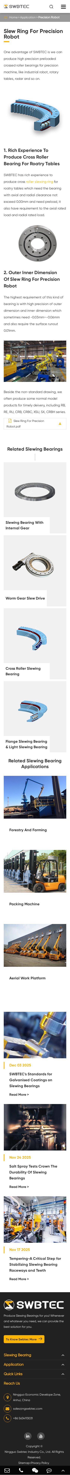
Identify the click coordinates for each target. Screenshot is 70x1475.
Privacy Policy (40, 1463)
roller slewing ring (39, 182)
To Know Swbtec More (24, 1339)
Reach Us (12, 1383)
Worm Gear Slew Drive (25, 598)
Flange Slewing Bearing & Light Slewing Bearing (26, 744)
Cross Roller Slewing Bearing (23, 671)
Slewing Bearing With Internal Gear (24, 525)
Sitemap (24, 1463)
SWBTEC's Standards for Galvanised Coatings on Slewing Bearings (30, 1080)
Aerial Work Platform (27, 978)
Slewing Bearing (17, 1355)
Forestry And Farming (28, 830)
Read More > (19, 1095)
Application (28, 17)
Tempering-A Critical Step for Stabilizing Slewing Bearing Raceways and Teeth (35, 1264)
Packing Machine (24, 904)
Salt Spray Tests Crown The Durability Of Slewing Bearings (33, 1172)
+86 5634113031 (18, 1418)
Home (13, 17)
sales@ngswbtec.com (23, 1409)
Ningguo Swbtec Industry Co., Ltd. (28, 1452)
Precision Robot (49, 17)
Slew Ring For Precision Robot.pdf (25, 423)
